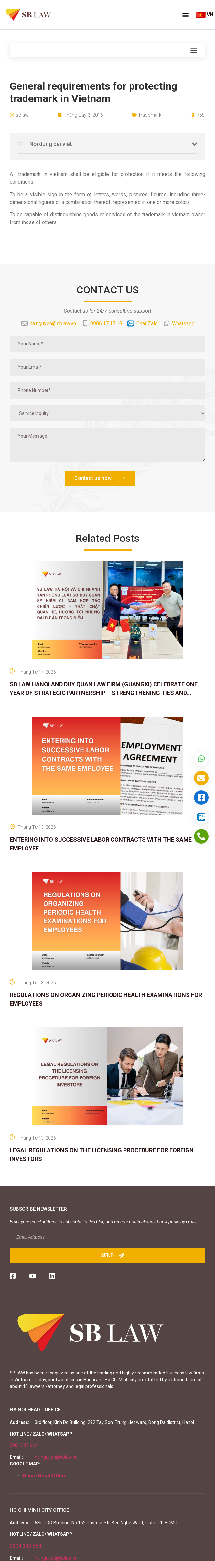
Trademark (149, 115)
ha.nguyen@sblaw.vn (56, 1457)
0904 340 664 (24, 1445)
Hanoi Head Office (45, 1476)
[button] (185, 14)
